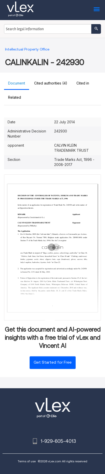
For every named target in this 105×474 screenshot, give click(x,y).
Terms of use (27, 461)
